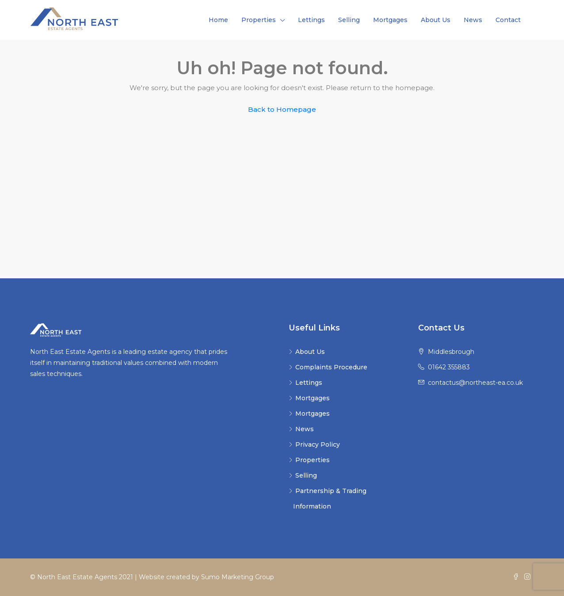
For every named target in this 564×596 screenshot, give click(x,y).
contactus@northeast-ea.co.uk (475, 383)
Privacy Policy (317, 444)
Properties (258, 20)
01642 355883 (449, 367)
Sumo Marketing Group (237, 577)
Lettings (311, 20)
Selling (349, 20)
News (473, 20)
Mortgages (390, 20)
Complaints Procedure (331, 367)
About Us (435, 20)
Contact (508, 20)
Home (218, 20)
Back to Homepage (282, 109)
